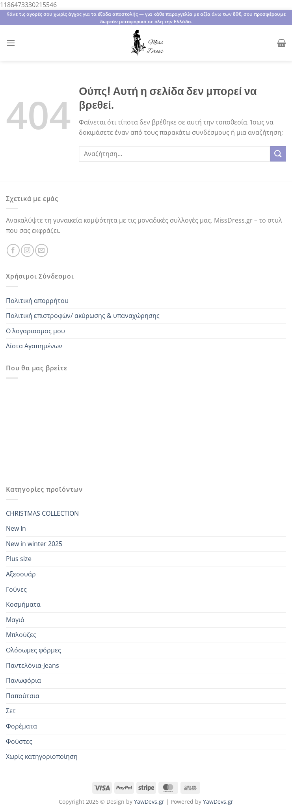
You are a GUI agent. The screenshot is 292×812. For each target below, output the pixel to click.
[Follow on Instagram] (27, 250)
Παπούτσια (22, 695)
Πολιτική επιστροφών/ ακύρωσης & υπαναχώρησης (83, 315)
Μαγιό (15, 619)
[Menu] (10, 42)
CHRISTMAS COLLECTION (42, 513)
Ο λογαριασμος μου (35, 331)
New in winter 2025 (34, 543)
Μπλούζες (21, 634)
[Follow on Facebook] (13, 250)
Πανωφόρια (23, 680)
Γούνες (16, 589)
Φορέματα (21, 726)
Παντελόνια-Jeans (32, 665)
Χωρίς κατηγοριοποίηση (42, 756)
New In (16, 528)
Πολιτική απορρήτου (37, 300)
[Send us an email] (41, 250)
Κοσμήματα (23, 604)
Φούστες (19, 741)
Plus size (19, 558)
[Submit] (278, 154)
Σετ (11, 710)
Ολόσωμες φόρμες (33, 650)
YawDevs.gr (149, 801)
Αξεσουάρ (21, 574)
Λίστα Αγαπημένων (34, 346)
